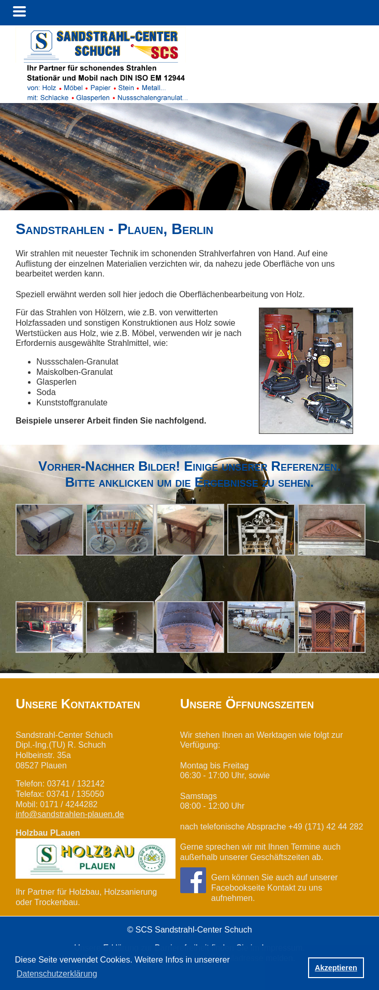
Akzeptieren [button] (336, 968)
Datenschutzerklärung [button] (57, 973)
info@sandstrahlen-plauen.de (70, 814)
